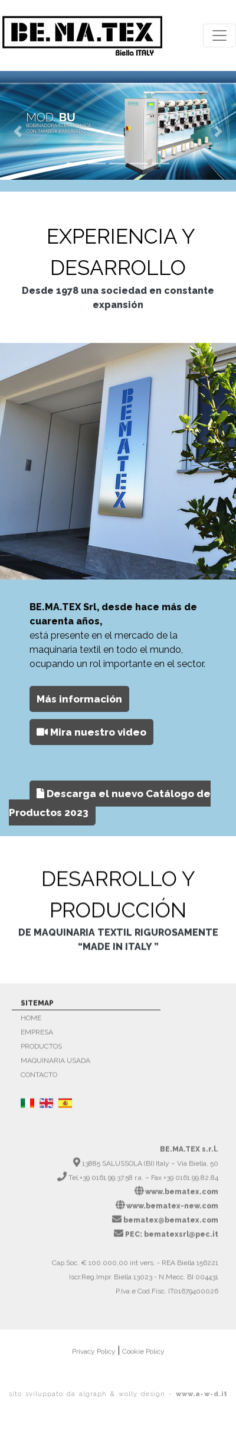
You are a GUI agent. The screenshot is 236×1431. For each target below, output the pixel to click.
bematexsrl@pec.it (181, 1239)
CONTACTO (39, 1079)
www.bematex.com (181, 1196)
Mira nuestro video (91, 737)
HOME (31, 1022)
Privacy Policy (94, 1356)
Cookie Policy (143, 1356)
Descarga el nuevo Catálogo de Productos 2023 (110, 808)
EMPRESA (37, 1036)
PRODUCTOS (41, 1051)
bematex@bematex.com (170, 1224)
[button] (17, 131)
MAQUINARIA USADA (55, 1065)
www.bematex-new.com (172, 1210)
